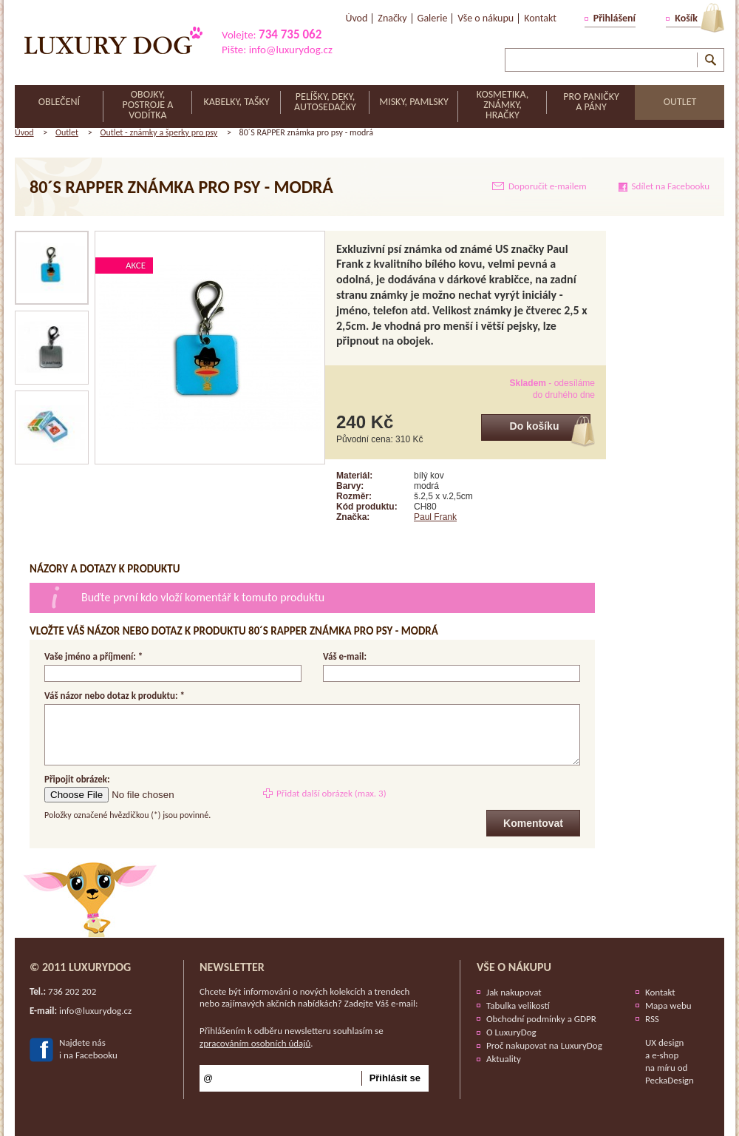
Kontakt (660, 992)
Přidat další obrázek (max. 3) (331, 793)
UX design (664, 1042)
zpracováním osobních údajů (255, 1043)
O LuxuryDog (511, 1032)
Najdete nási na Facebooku (88, 1049)
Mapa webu (668, 1005)
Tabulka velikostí (518, 1005)
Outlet (66, 132)
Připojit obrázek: (77, 779)
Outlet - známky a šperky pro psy (158, 132)
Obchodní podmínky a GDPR (541, 1018)
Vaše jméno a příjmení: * (93, 656)
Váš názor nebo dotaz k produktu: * (114, 695)
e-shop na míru (661, 1061)
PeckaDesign (669, 1080)
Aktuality (503, 1058)
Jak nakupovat (514, 992)
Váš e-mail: (345, 656)
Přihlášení (614, 18)
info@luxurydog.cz (291, 49)
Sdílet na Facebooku (670, 186)
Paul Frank (435, 517)
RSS (652, 1018)
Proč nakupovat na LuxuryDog (544, 1045)
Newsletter (232, 967)
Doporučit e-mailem (547, 186)
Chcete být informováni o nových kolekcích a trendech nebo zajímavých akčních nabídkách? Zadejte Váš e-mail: (309, 998)
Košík (686, 18)
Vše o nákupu (514, 967)
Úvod (24, 132)
